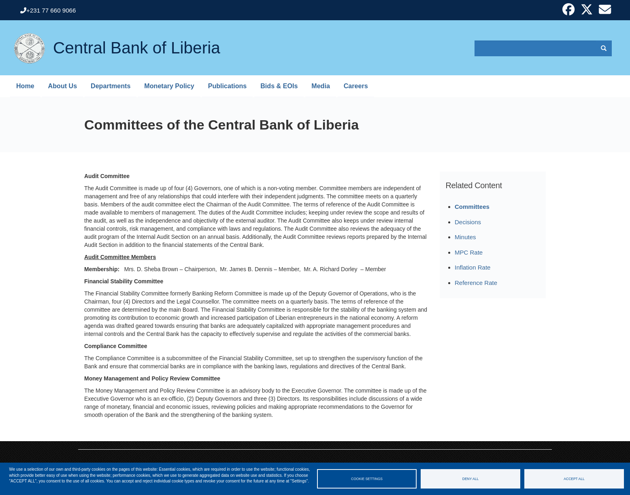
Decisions (468, 222)
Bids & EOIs (279, 85)
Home (25, 85)
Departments (110, 85)
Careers (356, 85)
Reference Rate (476, 282)
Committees (472, 206)
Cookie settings (367, 479)
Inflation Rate (472, 267)
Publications (227, 85)
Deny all (470, 479)
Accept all (574, 479)
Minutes (465, 237)
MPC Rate (469, 252)
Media (320, 85)
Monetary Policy (169, 85)
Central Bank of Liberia (136, 42)
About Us (62, 85)
